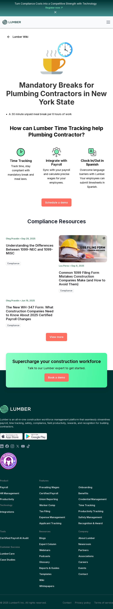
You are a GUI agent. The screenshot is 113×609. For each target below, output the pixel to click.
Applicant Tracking (50, 523)
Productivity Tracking (90, 511)
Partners (83, 550)
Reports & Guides (49, 568)
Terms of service (103, 602)
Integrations (7, 511)
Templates (45, 574)
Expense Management (52, 517)
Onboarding (85, 487)
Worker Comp (47, 505)
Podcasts (44, 556)
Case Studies (7, 559)
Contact (83, 574)
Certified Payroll (48, 493)
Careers (83, 562)
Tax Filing (44, 511)
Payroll (4, 487)
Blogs (42, 538)
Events (82, 568)
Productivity (7, 499)
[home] (12, 22)
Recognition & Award (90, 523)
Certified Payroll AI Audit (14, 538)
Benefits (83, 493)
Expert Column (47, 544)
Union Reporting (48, 499)
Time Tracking (86, 505)
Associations (86, 556)
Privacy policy (83, 602)
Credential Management (92, 499)
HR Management (9, 493)
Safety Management (90, 517)
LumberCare (7, 553)
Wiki (41, 580)
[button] (108, 22)
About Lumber (86, 538)
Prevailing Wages (49, 487)
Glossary (44, 562)
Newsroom (84, 544)
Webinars (44, 550)
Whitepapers (46, 586)
